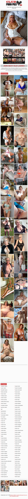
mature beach (3, 432)
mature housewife (18, 388)
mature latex (17, 395)
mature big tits (3, 434)
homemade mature (4, 415)
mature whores (17, 453)
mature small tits (17, 436)
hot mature (3, 416)
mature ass (3, 426)
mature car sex (4, 447)
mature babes (3, 428)
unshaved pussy (17, 445)
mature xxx (16, 457)
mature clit (3, 449)
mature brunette (4, 443)
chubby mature (4, 395)
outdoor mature (17, 465)
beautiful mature (4, 389)
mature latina (17, 397)
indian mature (3, 418)
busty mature (3, 393)
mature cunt (3, 459)
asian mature (3, 388)
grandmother (3, 411)
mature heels (17, 386)
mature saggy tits (17, 424)
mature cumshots (4, 457)
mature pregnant (17, 418)
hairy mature (3, 413)
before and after (4, 391)
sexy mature (17, 468)
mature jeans (17, 391)
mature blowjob (4, 440)
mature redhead (17, 422)
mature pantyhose (18, 416)
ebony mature (3, 403)
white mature (17, 476)
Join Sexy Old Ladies (14, 66)
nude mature (17, 461)
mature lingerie (17, 403)
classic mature (4, 397)
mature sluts (17, 434)
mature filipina (3, 466)
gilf (1, 409)
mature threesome (18, 441)
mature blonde (4, 438)
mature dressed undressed (6, 461)
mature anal (3, 424)
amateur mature (4, 386)
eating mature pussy (5, 401)
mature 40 (3, 422)
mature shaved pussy (18, 430)
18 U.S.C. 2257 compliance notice (18, 496)
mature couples (4, 453)
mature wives (17, 455)
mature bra (3, 441)
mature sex (16, 428)
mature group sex (4, 476)
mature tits (16, 443)
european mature (4, 405)
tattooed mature (17, 472)
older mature (17, 463)
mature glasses (4, 472)
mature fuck (3, 468)
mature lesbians (17, 401)
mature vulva (17, 451)
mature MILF (17, 407)
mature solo (16, 438)
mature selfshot (17, 426)
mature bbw (3, 430)
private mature (17, 466)
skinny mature (17, 470)
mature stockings (17, 440)
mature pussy (17, 420)
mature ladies (17, 393)
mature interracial (18, 389)
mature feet (3, 465)
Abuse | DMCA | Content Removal (17, 495)
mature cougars (4, 451)
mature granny (4, 474)
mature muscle (17, 411)
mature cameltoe (4, 445)
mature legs (16, 399)
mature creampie (4, 455)
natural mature (17, 459)
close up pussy (4, 399)
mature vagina (17, 449)
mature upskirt (17, 447)
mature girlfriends (4, 470)
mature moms (17, 409)
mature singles (17, 432)
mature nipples (17, 413)
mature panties (17, 415)
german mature (4, 407)
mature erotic (3, 463)
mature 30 (3, 420)
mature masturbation (18, 405)
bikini (2, 436)
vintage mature (17, 474)
